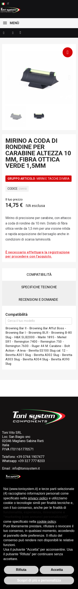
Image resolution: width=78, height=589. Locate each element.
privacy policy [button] (38, 498)
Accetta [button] (57, 569)
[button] (3, 33)
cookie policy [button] (46, 521)
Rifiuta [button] (21, 569)
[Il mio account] (13, 33)
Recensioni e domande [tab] (38, 299)
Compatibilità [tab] (39, 274)
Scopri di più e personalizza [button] (39, 580)
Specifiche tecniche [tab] (39, 287)
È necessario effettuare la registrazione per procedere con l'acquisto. (37, 254)
